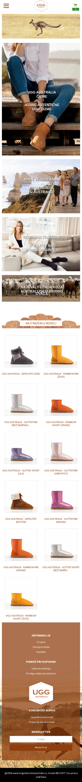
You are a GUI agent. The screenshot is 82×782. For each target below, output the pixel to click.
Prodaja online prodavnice (41, 673)
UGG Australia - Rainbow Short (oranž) (61, 423)
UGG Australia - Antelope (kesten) (21, 520)
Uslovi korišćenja (41, 668)
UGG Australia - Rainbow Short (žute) (21, 617)
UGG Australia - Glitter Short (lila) (20, 472)
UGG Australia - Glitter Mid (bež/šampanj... (21, 423)
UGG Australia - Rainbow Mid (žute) (61, 375)
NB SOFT (60, 773)
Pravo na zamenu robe (42, 722)
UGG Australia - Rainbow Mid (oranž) (21, 568)
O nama (41, 642)
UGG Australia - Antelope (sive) (21, 373)
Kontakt (41, 652)
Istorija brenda (41, 647)
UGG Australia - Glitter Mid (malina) (61, 520)
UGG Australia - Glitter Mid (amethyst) (61, 472)
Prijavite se (41, 747)
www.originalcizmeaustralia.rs (30, 773)
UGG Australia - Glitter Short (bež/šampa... (61, 568)
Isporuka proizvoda (42, 717)
